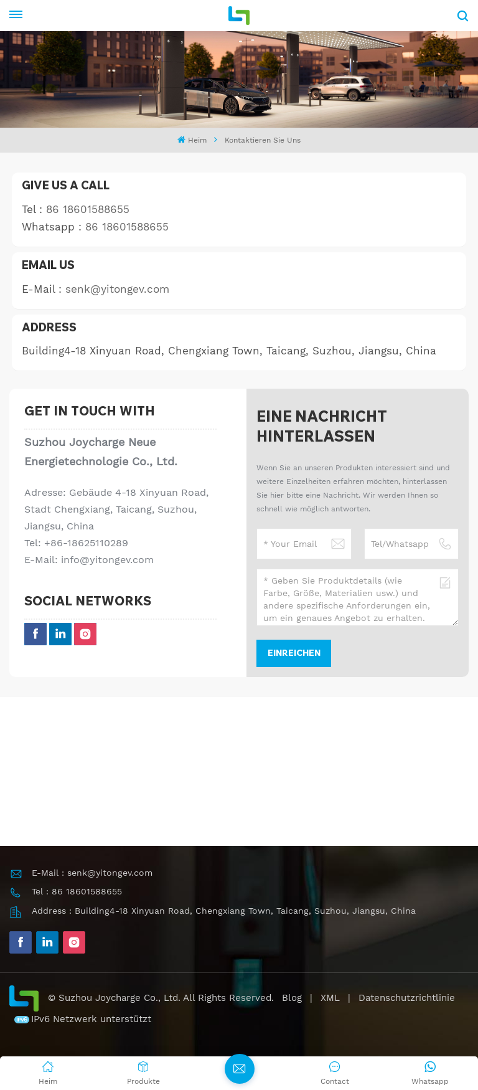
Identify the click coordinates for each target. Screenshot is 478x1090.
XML (330, 997)
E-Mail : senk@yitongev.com (92, 873)
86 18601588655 (87, 209)
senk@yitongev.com (117, 289)
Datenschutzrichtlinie (406, 997)
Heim (191, 140)
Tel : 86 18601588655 (77, 891)
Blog (292, 997)
